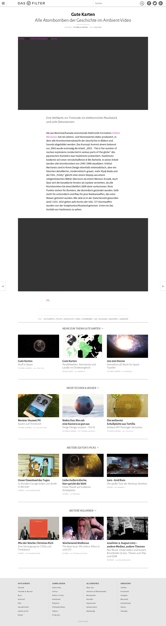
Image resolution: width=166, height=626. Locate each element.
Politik (59, 319)
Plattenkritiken (58, 607)
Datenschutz (91, 607)
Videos (55, 611)
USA (95, 319)
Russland (103, 319)
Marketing (90, 611)
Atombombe (87, 319)
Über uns (90, 587)
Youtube (124, 611)
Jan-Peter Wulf (41, 427)
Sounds (21, 490)
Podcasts (56, 615)
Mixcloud (124, 599)
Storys (55, 591)
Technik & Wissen (80, 27)
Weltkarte (113, 319)
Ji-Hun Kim (97, 27)
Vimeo (123, 607)
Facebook (125, 591)
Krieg (78, 319)
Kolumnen (56, 599)
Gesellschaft (67, 371)
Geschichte (69, 319)
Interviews (56, 587)
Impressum (91, 603)
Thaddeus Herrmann (88, 431)
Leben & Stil (23, 611)
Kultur (20, 615)
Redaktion (81, 371)
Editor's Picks (58, 595)
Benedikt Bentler (34, 490)
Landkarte (124, 319)
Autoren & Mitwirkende (96, 591)
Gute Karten (49, 319)
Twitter (124, 587)
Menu (2, 1)
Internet (110, 560)
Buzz (20, 595)
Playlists (55, 603)
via (47, 299)
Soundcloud (126, 603)
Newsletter (91, 595)
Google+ (124, 595)
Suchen (142, 3)
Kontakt (89, 599)
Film (19, 603)
